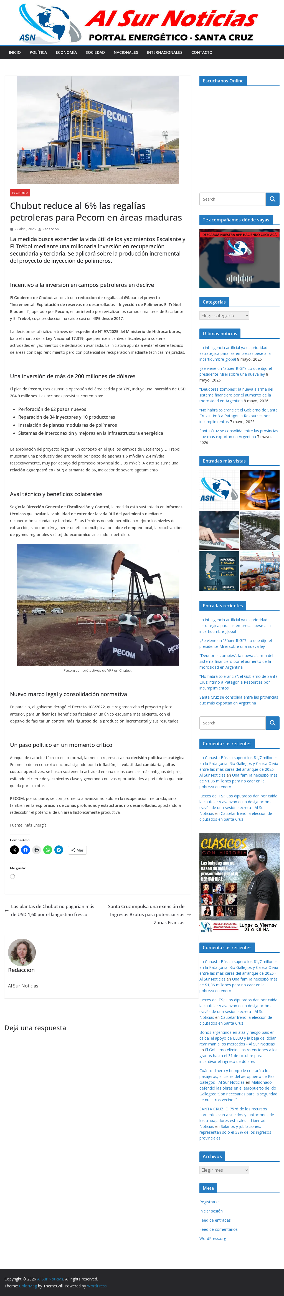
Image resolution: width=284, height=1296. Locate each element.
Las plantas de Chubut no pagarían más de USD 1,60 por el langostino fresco (49, 910)
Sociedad (95, 52)
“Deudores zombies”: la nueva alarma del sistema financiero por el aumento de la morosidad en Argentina (236, 394)
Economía (66, 52)
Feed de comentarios (218, 1229)
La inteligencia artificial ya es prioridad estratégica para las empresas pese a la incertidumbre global (235, 353)
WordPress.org (212, 1238)
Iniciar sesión (211, 1211)
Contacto (201, 52)
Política (38, 52)
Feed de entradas (215, 1220)
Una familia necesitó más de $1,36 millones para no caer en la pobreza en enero (238, 780)
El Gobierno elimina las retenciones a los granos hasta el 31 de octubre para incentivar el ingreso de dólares (238, 1055)
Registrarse (209, 1201)
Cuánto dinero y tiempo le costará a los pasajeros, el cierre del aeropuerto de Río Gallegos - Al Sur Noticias (236, 1076)
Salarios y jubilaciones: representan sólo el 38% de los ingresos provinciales (235, 1132)
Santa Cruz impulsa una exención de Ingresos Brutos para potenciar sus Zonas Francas (149, 914)
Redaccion (50, 229)
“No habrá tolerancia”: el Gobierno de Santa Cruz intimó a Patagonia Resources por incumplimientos (238, 415)
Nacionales (126, 52)
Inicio (15, 52)
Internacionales (164, 52)
